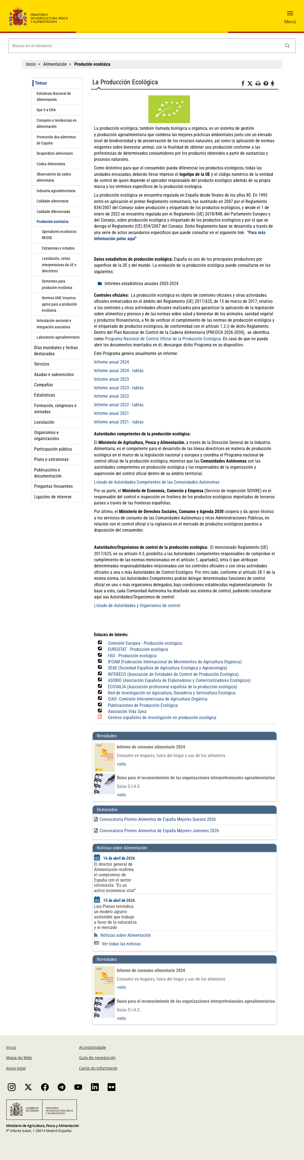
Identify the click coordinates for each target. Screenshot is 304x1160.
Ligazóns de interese (53, 496)
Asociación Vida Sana (127, 711)
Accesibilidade (92, 1047)
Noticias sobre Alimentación (125, 935)
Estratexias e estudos (58, 248)
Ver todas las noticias (117, 943)
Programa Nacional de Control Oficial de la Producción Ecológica (163, 338)
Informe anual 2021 (111, 413)
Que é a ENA (46, 110)
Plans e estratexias (51, 459)
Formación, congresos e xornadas (55, 408)
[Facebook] (244, 84)
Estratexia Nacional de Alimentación (54, 96)
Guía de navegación (97, 1057)
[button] (290, 15)
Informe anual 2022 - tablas (118, 404)
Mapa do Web (19, 1057)
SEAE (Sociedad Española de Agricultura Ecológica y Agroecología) (167, 668)
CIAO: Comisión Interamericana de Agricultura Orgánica (157, 699)
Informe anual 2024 (111, 362)
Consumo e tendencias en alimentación (57, 123)
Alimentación (55, 64)
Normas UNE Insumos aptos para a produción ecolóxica (59, 304)
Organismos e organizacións (46, 435)
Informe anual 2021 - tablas (118, 422)
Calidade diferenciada (53, 211)
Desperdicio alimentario (55, 153)
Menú (290, 22)
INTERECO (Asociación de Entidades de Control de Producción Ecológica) (173, 674)
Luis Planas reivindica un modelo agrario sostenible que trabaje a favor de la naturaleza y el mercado (115, 917)
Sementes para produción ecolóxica (57, 284)
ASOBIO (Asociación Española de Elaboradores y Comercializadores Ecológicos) (179, 680)
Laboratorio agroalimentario (58, 337)
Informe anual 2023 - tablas (118, 387)
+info (121, 764)
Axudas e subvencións (54, 374)
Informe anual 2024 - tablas (118, 370)
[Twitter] (251, 83)
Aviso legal (16, 1068)
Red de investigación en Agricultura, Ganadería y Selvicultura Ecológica (171, 693)
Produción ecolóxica (53, 221)
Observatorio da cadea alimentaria (54, 177)
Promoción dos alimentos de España (56, 140)
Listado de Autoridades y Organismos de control (137, 605)
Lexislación (44, 422)
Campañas (43, 384)
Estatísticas (44, 395)
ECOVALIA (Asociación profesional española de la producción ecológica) (172, 686)
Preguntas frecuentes (53, 486)
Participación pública (53, 449)
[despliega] (101, 284)
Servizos (41, 364)
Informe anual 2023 (111, 379)
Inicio (31, 64)
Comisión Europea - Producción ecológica (145, 643)
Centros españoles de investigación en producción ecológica (162, 717)
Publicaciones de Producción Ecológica (143, 705)
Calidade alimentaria (53, 201)
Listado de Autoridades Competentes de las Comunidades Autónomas (156, 482)
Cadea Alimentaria (51, 164)
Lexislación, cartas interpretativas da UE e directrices (59, 264)
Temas (41, 83)
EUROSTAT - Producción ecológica (138, 649)
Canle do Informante (98, 1068)
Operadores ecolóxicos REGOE (59, 234)
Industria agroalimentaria (56, 191)
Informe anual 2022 (111, 396)
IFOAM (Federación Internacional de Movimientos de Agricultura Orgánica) (175, 661)
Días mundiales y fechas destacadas (56, 350)
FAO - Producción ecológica (132, 655)
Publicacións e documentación (48, 473)
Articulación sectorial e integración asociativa (54, 323)
